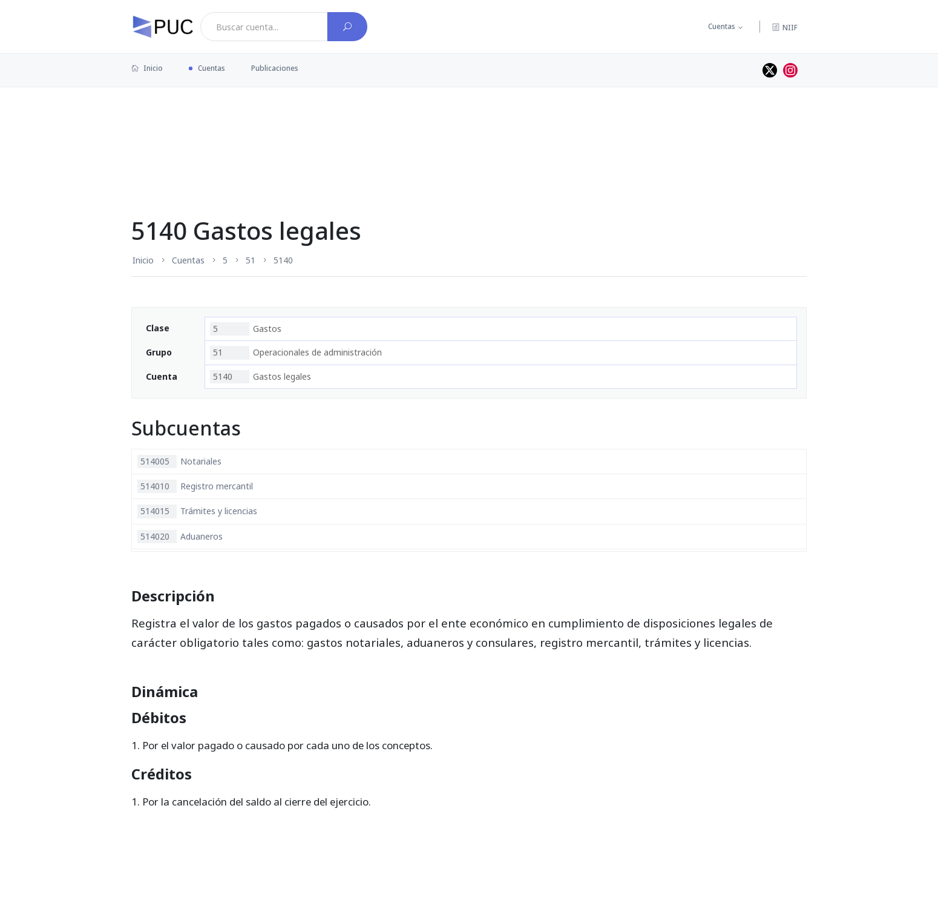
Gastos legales (260, 376)
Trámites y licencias (197, 511)
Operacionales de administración (296, 352)
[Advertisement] (469, 126)
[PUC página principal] (162, 26)
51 (250, 260)
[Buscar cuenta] (347, 26)
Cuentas (721, 26)
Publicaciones (274, 68)
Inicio (147, 68)
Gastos (245, 329)
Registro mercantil (195, 486)
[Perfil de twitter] (770, 70)
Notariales (179, 461)
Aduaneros (180, 536)
